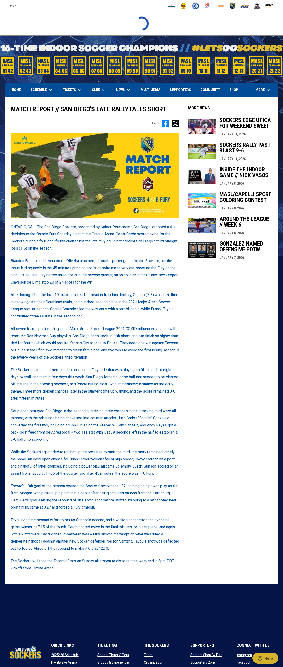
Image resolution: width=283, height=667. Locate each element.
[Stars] (244, 5)
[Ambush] (171, 5)
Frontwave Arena (64, 662)
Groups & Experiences (113, 662)
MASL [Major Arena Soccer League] (13, 6)
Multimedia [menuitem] (150, 90)
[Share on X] (175, 123)
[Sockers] (232, 5)
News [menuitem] (123, 90)
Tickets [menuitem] (72, 90)
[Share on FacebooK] (165, 123)
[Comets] (208, 5)
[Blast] (183, 5)
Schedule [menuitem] (42, 90)
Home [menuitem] (16, 90)
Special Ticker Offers (113, 655)
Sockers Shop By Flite (206, 655)
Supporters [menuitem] (180, 90)
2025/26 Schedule (65, 655)
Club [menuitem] (99, 90)
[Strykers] (257, 5)
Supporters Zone (203, 662)
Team (148, 655)
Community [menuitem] (210, 90)
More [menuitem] (263, 90)
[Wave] (269, 5)
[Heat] (220, 5)
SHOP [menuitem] (235, 89)
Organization (153, 662)
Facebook (244, 662)
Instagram (244, 655)
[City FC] (195, 5)
